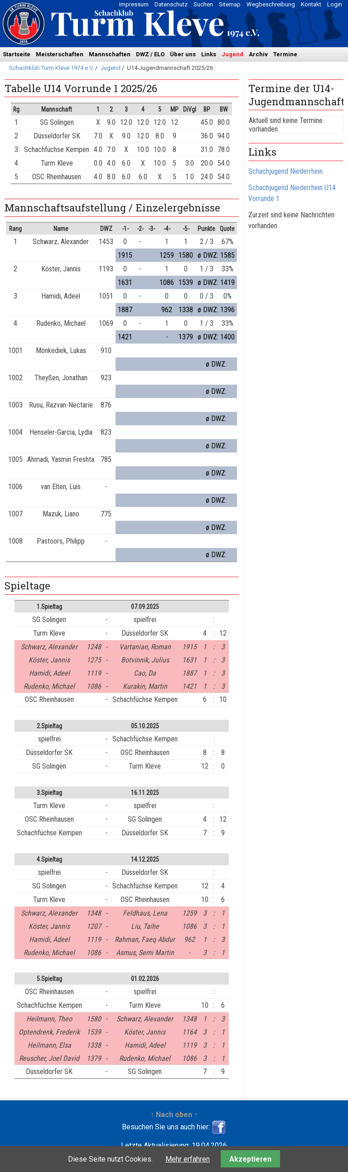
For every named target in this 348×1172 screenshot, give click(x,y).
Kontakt (311, 4)
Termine (285, 54)
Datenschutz (171, 4)
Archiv (258, 54)
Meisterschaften (59, 54)
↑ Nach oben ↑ (174, 1114)
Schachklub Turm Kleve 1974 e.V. (51, 67)
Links (208, 54)
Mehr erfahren (187, 1159)
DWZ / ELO (150, 54)
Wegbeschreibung (270, 4)
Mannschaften (109, 54)
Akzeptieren (250, 1159)
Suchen (203, 4)
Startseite (16, 54)
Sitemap (230, 4)
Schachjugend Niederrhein (285, 171)
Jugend (232, 54)
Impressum (134, 4)
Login (334, 4)
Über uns (183, 54)
